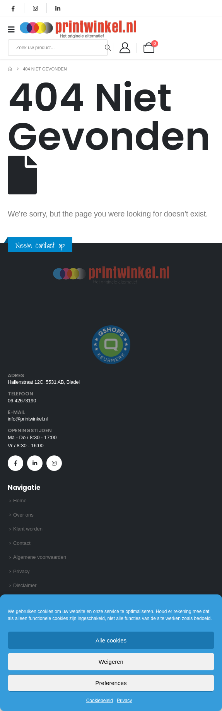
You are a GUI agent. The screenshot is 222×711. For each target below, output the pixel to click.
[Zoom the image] (111, 271)
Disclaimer (25, 585)
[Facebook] (13, 8)
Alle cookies (111, 640)
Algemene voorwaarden (39, 557)
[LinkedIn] (57, 8)
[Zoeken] (108, 47)
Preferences (111, 683)
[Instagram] (35, 8)
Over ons (23, 515)
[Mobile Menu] (14, 29)
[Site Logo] (78, 29)
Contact (22, 543)
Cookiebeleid (99, 700)
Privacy (124, 700)
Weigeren (111, 661)
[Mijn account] (124, 47)
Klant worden (28, 529)
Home (20, 500)
